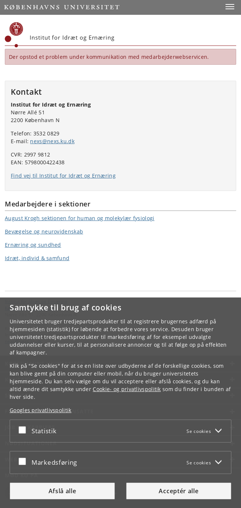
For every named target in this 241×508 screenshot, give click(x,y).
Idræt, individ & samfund (37, 258)
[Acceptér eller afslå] (24, 429)
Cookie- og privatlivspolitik (127, 389)
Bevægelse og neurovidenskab (44, 231)
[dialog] (120, 402)
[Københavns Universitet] (14, 34)
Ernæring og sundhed (33, 244)
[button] (229, 6)
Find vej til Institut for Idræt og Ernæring (63, 175)
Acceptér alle (178, 491)
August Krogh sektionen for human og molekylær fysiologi (80, 218)
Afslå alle (62, 491)
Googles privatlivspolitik (41, 410)
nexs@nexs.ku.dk (52, 141)
